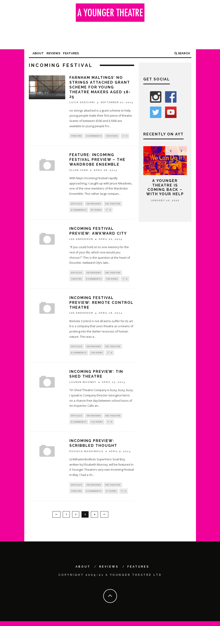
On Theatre (112, 204)
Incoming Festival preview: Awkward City (98, 232)
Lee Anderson (81, 240)
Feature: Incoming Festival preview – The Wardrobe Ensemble (97, 160)
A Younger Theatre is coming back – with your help (165, 187)
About (38, 53)
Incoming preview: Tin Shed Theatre (96, 377)
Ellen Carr (78, 170)
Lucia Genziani (82, 102)
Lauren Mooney (82, 385)
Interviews (94, 204)
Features (71, 53)
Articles (76, 204)
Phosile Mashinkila (86, 455)
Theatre (76, 136)
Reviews (53, 53)
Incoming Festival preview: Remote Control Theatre (101, 305)
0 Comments (94, 136)
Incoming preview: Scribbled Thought (93, 447)
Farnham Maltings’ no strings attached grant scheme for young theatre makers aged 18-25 (100, 87)
